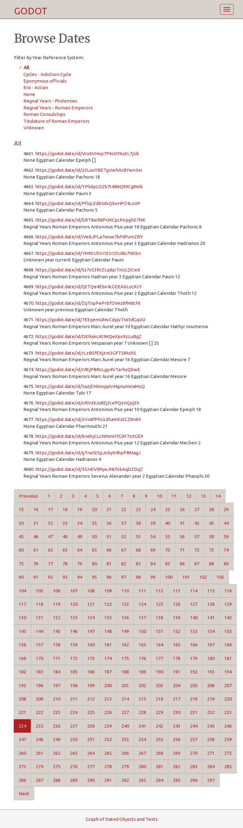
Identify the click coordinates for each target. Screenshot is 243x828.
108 (91, 590)
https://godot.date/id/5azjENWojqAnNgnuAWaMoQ (90, 386)
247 (22, 739)
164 (159, 644)
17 (50, 509)
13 (203, 496)
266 (125, 753)
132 (56, 617)
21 (109, 509)
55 (167, 536)
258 (211, 739)
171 (56, 658)
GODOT (30, 11)
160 (91, 644)
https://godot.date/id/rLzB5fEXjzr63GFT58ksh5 (85, 353)
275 (56, 766)
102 (203, 577)
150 (142, 631)
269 (176, 753)
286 (22, 780)
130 (22, 617)
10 (159, 496)
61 (35, 550)
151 (159, 631)
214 (125, 698)
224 (74, 712)
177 (159, 658)
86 (182, 563)
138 (159, 617)
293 (142, 780)
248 (39, 739)
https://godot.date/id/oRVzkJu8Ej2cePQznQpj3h (87, 402)
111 (142, 590)
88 (211, 563)
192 (194, 671)
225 (91, 712)
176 (142, 658)
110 (125, 590)
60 (21, 550)
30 (21, 523)
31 (35, 523)
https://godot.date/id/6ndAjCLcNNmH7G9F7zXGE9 (89, 436)
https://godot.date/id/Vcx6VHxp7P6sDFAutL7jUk (87, 153)
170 (39, 658)
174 (108, 658)
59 (226, 536)
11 (174, 496)
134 (91, 617)
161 (108, 644)
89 (226, 563)
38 (138, 523)
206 (211, 685)
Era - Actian (35, 87)
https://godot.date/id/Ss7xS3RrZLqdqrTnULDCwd (87, 269)
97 (123, 577)
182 (22, 671)
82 (123, 563)
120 (74, 604)
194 (228, 671)
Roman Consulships (44, 114)
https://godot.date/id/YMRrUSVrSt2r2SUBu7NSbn (88, 253)
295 (176, 780)
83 (138, 563)
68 (138, 550)
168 (228, 644)
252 (108, 739)
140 (194, 617)
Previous (28, 496)
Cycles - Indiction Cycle (47, 74)
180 (211, 658)
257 (194, 739)
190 (159, 671)
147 (91, 631)
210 (56, 698)
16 (35, 509)
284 (211, 766)
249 (56, 739)
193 (211, 671)
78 (65, 563)
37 (123, 523)
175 (125, 658)
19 (79, 509)
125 (159, 604)
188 (125, 671)
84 (152, 563)
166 (194, 644)
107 (74, 590)
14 (218, 496)
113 (176, 590)
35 (94, 523)
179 (194, 658)
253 (125, 739)
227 (125, 712)
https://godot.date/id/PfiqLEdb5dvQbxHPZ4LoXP (88, 203)
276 (74, 766)
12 (188, 496)
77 (50, 563)
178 (176, 658)
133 (74, 617)
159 (74, 644)
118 (39, 604)
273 (22, 766)
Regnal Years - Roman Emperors (58, 107)
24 (152, 509)
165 (176, 644)
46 (35, 536)
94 (79, 577)
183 (39, 671)
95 (94, 577)
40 (167, 523)
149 (125, 631)
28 (211, 509)
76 (35, 563)
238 (91, 726)
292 (125, 780)
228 (142, 712)
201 (125, 685)
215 (142, 698)
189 (142, 671)
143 (22, 631)
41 (182, 523)
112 (159, 590)
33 (65, 523)
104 (22, 590)
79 (79, 563)
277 (91, 766)
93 (65, 577)
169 (22, 658)
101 (186, 577)
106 (56, 590)
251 (91, 739)
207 (228, 685)
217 (176, 698)
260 (22, 753)
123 (125, 604)
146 (74, 631)
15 (21, 509)
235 (39, 726)
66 (109, 550)
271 (211, 753)
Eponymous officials (45, 81)
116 (228, 590)
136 (125, 617)
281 (159, 766)
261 (39, 753)
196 (39, 685)
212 (91, 698)
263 (74, 753)
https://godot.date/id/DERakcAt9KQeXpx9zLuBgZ (88, 336)
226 (108, 712)
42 (196, 523)
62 (50, 550)
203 (159, 685)
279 (125, 766)
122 (108, 604)
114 (194, 590)
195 (22, 685)
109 (108, 590)
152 (176, 631)
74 (226, 550)
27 (196, 509)
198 (74, 685)
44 (226, 523)
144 (39, 631)
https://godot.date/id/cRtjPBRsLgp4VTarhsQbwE (87, 369)
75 (21, 563)
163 (142, 644)
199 (91, 685)
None (29, 94)
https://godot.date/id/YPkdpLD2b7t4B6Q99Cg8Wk (89, 186)
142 (228, 617)
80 (94, 563)
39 (152, 523)
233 (228, 712)
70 (167, 550)
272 (228, 753)
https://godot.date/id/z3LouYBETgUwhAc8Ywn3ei (88, 170)
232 (211, 712)
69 (152, 550)
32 (50, 523)
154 (211, 631)
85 (167, 563)
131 (39, 617)
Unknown (33, 127)
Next (24, 793)
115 (211, 590)
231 (194, 712)
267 (142, 753)
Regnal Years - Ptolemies (50, 100)
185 (74, 671)
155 (228, 631)
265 (108, 753)
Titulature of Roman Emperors (56, 121)
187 (108, 671)
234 (22, 726)
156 (22, 644)
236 (56, 726)
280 (142, 766)
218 (194, 698)
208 (22, 698)
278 (108, 766)
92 (50, 577)
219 (211, 698)
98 (138, 577)
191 (176, 671)
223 (56, 712)
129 (228, 604)
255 (159, 739)
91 (35, 577)
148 (108, 631)
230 (176, 712)
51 (109, 536)
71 (182, 550)
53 (138, 536)
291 (108, 780)
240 (125, 726)
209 (39, 698)
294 (159, 780)
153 (194, 631)
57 (196, 536)
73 (211, 550)
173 (91, 658)
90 (21, 577)
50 (94, 536)
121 (91, 604)
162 (125, 644)
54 (152, 536)
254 (142, 739)
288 (56, 780)
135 (108, 617)
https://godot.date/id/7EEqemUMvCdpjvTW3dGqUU (90, 319)
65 (94, 550)
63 (65, 550)
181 (228, 658)
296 (194, 780)
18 (65, 509)
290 (91, 780)
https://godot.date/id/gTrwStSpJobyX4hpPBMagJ (88, 452)
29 (226, 509)
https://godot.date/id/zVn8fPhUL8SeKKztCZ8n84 (88, 419)
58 (211, 536)
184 (56, 671)
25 (167, 509)
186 (91, 671)
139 (176, 617)
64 (79, 550)
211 (74, 698)
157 (39, 644)
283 (194, 766)
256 (176, 739)
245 (211, 726)
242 (159, 726)
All (26, 67)
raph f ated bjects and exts (122, 819)
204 (176, 685)
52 (123, 536)
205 (194, 685)
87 (196, 563)
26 (182, 509)
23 (138, 509)
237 (74, 726)
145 (56, 631)
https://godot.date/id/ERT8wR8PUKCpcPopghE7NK (90, 220)
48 (65, 536)
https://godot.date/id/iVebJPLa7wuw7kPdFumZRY (89, 236)
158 (56, 644)
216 (159, 698)
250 (74, 739)
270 (194, 753)
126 (176, 604)
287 (39, 780)
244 (194, 726)
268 (159, 753)
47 (50, 536)
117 (22, 604)
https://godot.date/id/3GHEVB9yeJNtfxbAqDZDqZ (89, 469)
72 (196, 550)
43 (211, 523)
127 (194, 604)
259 (228, 739)
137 (142, 617)
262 (56, 753)
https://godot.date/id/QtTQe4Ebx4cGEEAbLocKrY (88, 286)
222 (39, 712)
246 (228, 726)
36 (109, 523)
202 (142, 685)
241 (142, 726)
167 (211, 644)
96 (109, 577)
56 (182, 536)
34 (79, 523)
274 (39, 766)
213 (108, 698)
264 (91, 753)
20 (94, 509)
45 (21, 536)
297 (211, 780)
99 (152, 577)
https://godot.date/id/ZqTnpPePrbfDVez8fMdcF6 (88, 303)
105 (39, 590)
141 (211, 617)
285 (228, 766)
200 (108, 685)
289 (74, 780)
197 (56, 685)
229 (159, 712)
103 (220, 577)
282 (176, 766)
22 (123, 509)
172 (74, 658)
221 (22, 712)
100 (169, 577)
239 (108, 726)
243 (176, 726)
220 (228, 698)
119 (56, 604)
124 (142, 604)
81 (109, 563)
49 (79, 536)
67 (123, 550)
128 (211, 604)
